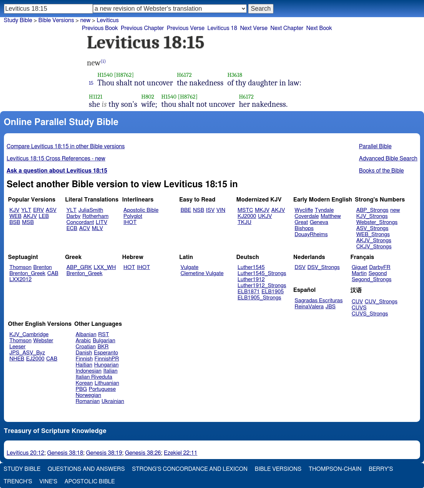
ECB (71, 228)
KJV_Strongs (372, 216)
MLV (97, 228)
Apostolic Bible (89, 481)
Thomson (20, 267)
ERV (38, 210)
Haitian (84, 365)
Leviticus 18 (222, 28)
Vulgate (189, 267)
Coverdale (307, 216)
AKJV (30, 216)
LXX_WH (105, 267)
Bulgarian (104, 340)
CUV (357, 301)
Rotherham (95, 216)
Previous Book (100, 28)
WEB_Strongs (373, 234)
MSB (28, 222)
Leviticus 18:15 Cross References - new (56, 158)
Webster (43, 340)
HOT (129, 267)
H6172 (184, 74)
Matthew (331, 216)
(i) (103, 61)
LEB (44, 216)
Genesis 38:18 (65, 453)
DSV (300, 267)
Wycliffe (304, 210)
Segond (378, 273)
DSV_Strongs (323, 267)
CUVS (359, 307)
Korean (84, 383)
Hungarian (106, 365)
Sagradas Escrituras (318, 300)
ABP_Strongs (372, 210)
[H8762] (124, 74)
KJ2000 (247, 216)
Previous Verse (185, 28)
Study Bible (18, 20)
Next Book (319, 28)
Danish (84, 352)
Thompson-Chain (335, 469)
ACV (84, 228)
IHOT (130, 222)
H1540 (105, 74)
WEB (15, 216)
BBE (186, 210)
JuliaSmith (90, 210)
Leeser (17, 346)
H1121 (96, 96)
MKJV (262, 210)
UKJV (265, 216)
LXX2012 (20, 279)
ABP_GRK (79, 267)
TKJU (245, 222)
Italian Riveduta (94, 377)
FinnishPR (106, 359)
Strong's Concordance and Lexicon (189, 469)
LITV (101, 222)
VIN (220, 210)
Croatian (86, 346)
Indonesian (89, 371)
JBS (330, 306)
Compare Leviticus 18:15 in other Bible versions (66, 146)
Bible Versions (56, 20)
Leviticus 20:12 (25, 453)
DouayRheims (311, 234)
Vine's (48, 481)
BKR (103, 346)
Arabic (83, 340)
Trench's (18, 481)
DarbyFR (380, 267)
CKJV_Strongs (373, 246)
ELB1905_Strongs (259, 297)
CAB (52, 273)
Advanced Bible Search (388, 158)
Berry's (381, 469)
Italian (110, 371)
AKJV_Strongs (373, 240)
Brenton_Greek (27, 273)
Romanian (88, 401)
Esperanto (106, 352)
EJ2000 (35, 359)
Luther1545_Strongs (262, 273)
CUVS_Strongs (370, 314)
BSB (14, 222)
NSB (198, 210)
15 (91, 83)
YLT (26, 210)
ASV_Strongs (372, 228)
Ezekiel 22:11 (180, 453)
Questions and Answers (86, 469)
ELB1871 (249, 291)
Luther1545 (251, 267)
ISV (210, 210)
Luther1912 (251, 279)
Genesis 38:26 (143, 453)
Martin (359, 273)
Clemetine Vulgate (202, 273)
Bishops (304, 228)
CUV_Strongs (381, 301)
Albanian (86, 334)
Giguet (360, 267)
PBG (81, 389)
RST (103, 334)
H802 (147, 96)
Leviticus (108, 20)
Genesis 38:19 (104, 453)
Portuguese (102, 389)
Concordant (80, 222)
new (85, 20)
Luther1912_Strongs (262, 285)
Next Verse (253, 28)
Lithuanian (106, 383)
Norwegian (88, 395)
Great (301, 222)
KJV (14, 210)
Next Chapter (286, 28)
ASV (51, 210)
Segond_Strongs (371, 279)
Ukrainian (113, 401)
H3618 (234, 74)
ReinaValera (309, 306)
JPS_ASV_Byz (27, 352)
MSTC (245, 210)
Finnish (84, 359)
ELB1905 (273, 291)
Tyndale (324, 210)
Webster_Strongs (377, 222)
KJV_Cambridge (29, 334)
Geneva (319, 222)
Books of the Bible (381, 171)
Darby (73, 216)
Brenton (42, 267)
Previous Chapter (142, 28)
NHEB (16, 359)
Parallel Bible (375, 146)
